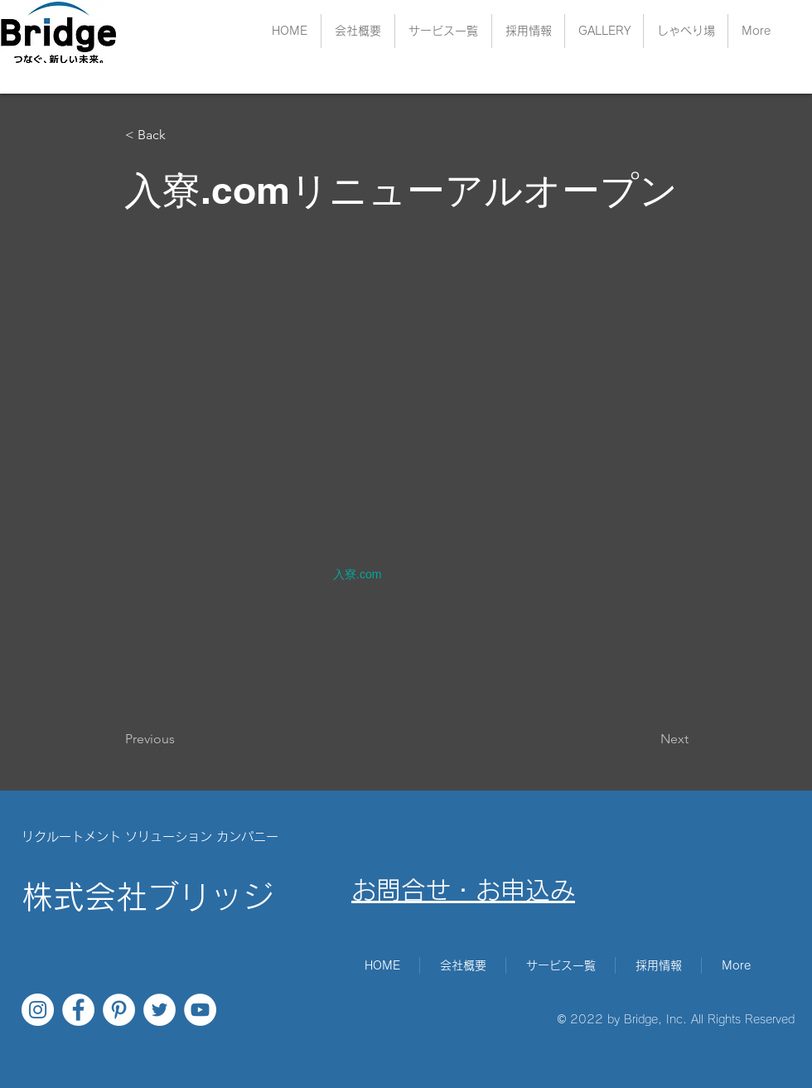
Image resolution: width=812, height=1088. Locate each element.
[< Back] (179, 135)
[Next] (647, 739)
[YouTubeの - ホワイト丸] (200, 1010)
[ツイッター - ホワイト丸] (159, 1010)
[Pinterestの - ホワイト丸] (119, 1010)
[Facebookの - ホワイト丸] (78, 1010)
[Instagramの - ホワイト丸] (38, 1010)
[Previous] (179, 739)
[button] (528, 31)
